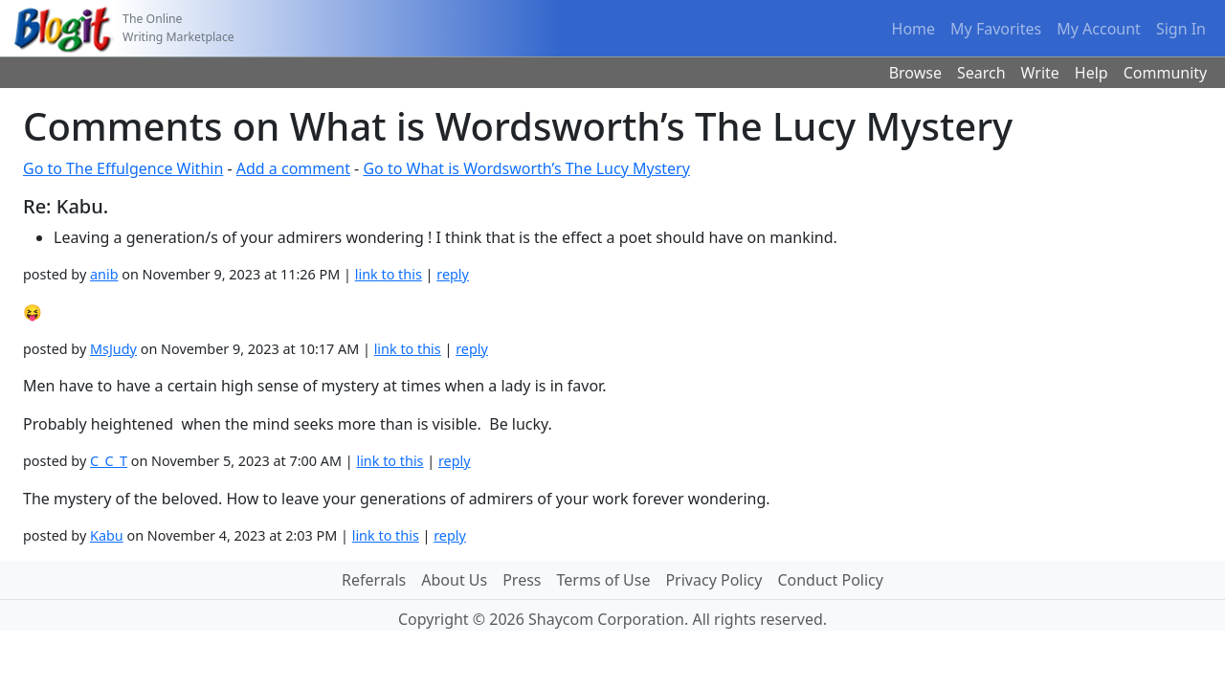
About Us (454, 579)
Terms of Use (604, 579)
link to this (388, 274)
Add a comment (293, 168)
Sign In (1181, 28)
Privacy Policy (713, 579)
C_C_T (108, 461)
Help (1091, 72)
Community (1166, 72)
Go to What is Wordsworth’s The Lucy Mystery (526, 168)
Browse (915, 72)
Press (521, 579)
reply (452, 274)
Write (1040, 72)
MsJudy (113, 349)
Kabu (106, 535)
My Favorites (995, 28)
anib (104, 274)
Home (914, 28)
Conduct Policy (829, 579)
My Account (1099, 28)
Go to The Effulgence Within (123, 168)
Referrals (374, 579)
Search (981, 72)
